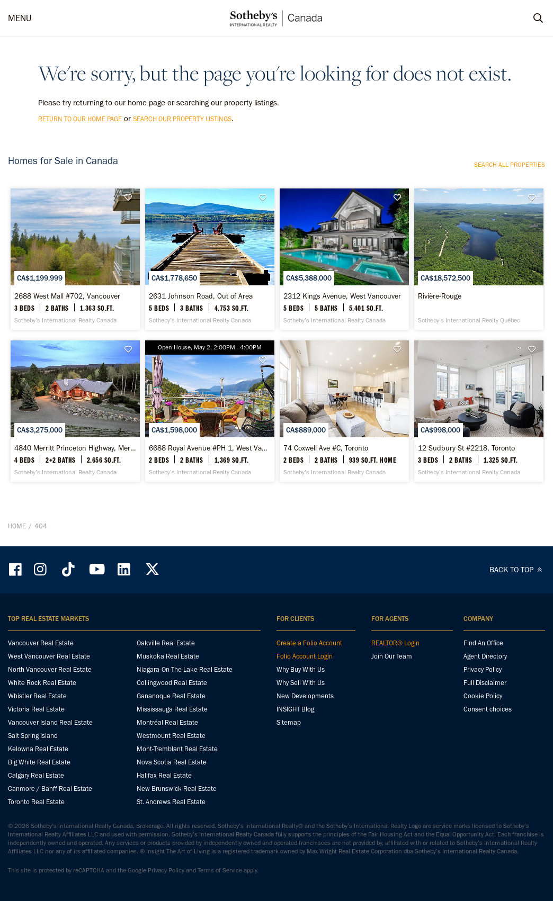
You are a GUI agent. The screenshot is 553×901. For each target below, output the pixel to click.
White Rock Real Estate (42, 683)
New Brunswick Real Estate (177, 788)
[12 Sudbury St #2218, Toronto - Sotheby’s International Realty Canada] (478, 411)
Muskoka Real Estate (168, 656)
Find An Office (483, 643)
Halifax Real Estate (164, 775)
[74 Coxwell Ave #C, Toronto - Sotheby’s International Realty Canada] (344, 411)
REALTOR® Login (395, 643)
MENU (19, 18)
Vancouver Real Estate (41, 643)
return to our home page (80, 119)
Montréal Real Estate (167, 722)
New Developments (305, 696)
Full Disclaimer (484, 683)
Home (17, 526)
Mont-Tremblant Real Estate (177, 749)
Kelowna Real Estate (38, 749)
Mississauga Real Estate (172, 709)
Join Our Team (391, 656)
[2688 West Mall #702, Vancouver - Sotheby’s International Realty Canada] (75, 259)
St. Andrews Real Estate (171, 802)
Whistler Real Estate (37, 696)
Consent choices (487, 709)
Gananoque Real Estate (171, 696)
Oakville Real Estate (166, 643)
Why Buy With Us (300, 669)
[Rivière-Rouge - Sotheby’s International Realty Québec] (478, 259)
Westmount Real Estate (171, 736)
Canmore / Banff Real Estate (50, 788)
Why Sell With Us (300, 683)
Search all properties (509, 164)
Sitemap (288, 722)
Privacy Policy (482, 669)
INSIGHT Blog (295, 709)
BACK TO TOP (517, 569)
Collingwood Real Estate (172, 683)
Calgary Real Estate (36, 775)
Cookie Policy (482, 696)
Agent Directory (485, 656)
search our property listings (182, 119)
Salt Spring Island (33, 736)
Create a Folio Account (309, 643)
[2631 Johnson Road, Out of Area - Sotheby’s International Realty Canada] (209, 259)
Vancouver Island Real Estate (50, 722)
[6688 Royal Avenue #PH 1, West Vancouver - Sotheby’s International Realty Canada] (209, 411)
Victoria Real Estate (36, 709)
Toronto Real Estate (36, 802)
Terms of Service (220, 870)
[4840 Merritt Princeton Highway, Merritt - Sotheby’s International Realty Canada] (75, 411)
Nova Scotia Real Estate (172, 762)
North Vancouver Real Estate (50, 669)
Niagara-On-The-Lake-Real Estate (185, 669)
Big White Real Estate (39, 762)
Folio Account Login (304, 656)
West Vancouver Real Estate (49, 656)
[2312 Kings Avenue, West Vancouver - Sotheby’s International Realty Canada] (344, 259)
